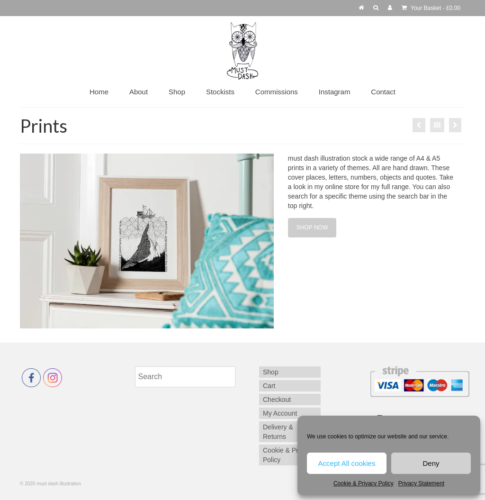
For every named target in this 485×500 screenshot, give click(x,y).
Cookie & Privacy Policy (363, 483)
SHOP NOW (312, 227)
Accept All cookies (347, 463)
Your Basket (431, 8)
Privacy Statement (421, 483)
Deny (430, 463)
